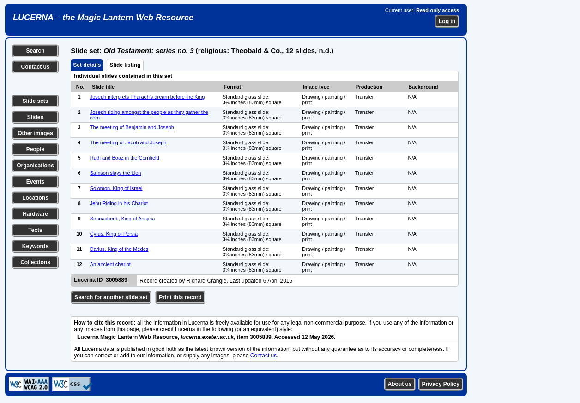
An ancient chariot (110, 264)
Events (35, 181)
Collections (35, 262)
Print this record (180, 297)
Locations (35, 198)
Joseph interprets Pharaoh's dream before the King (147, 97)
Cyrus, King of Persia (114, 234)
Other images (35, 133)
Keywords (35, 246)
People (35, 149)
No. (80, 86)
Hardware (35, 214)
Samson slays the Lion (115, 173)
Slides (35, 117)
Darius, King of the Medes (119, 249)
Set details (87, 65)
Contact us (35, 67)
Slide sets (35, 101)
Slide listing (124, 65)
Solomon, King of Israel (116, 188)
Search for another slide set (110, 297)
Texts (35, 230)
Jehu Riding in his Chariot (119, 203)
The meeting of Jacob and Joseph (128, 142)
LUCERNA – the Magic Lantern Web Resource (103, 17)
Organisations (35, 165)
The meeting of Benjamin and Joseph (132, 127)
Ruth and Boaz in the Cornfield (124, 157)
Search (35, 50)
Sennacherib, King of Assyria (122, 218)
